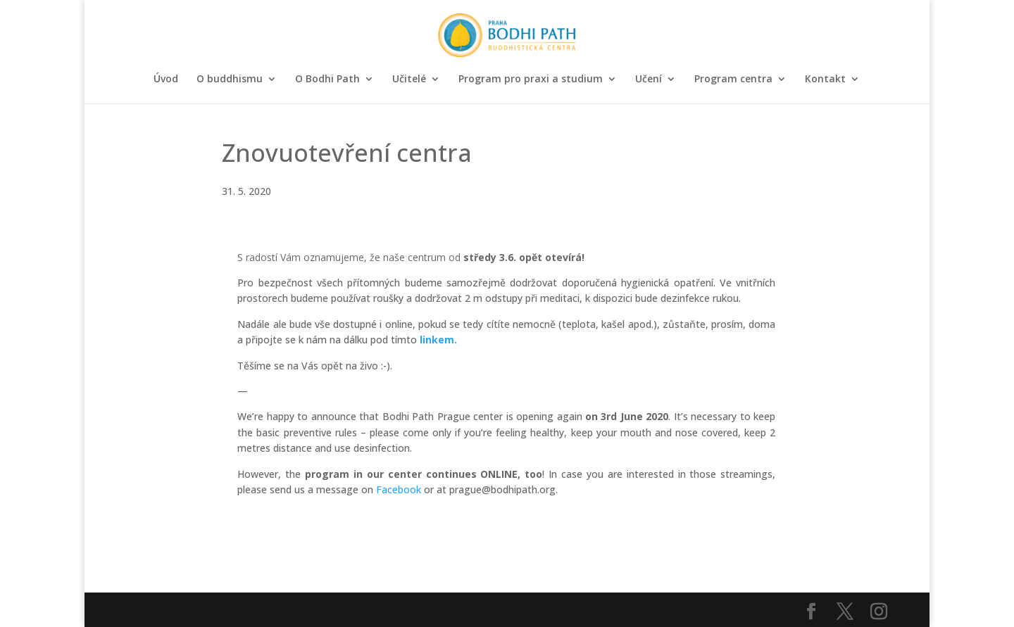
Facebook (398, 489)
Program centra (733, 79)
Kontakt (825, 79)
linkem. (438, 339)
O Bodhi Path (327, 79)
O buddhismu (229, 79)
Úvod (166, 79)
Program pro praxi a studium (530, 79)
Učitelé (409, 79)
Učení (648, 79)
